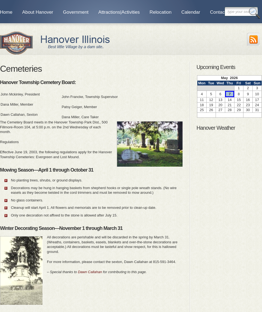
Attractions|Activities (119, 12)
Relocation (160, 12)
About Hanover (37, 12)
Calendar (190, 12)
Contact (218, 12)
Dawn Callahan (90, 272)
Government (76, 12)
